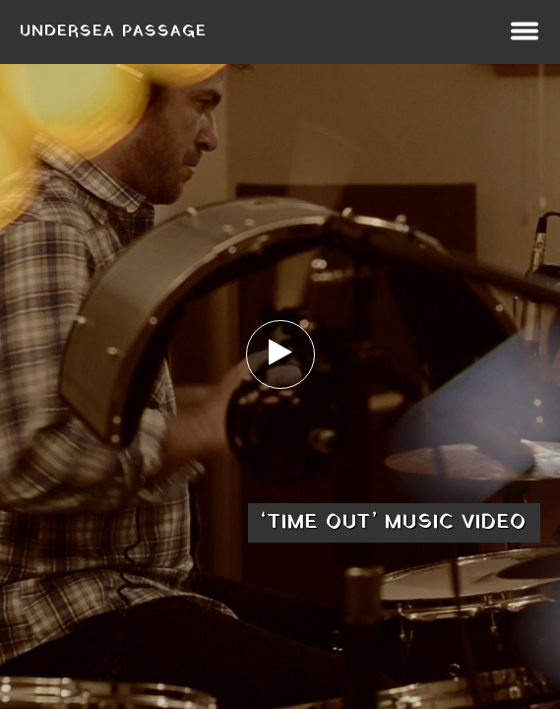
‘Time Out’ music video (394, 523)
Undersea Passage (113, 31)
